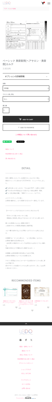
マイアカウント (26, 380)
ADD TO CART (26, 119)
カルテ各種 (12, 8)
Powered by (26, 398)
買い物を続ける (10, 158)
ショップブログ (26, 369)
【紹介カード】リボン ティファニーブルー (10, 301)
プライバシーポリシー (26, 363)
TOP (5, 8)
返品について (9, 149)
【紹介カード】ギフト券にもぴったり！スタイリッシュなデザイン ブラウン (26, 303)
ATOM (28, 373)
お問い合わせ (26, 388)
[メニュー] (48, 3)
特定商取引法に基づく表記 (14, 154)
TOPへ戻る (26, 323)
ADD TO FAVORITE (26, 127)
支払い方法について (26, 355)
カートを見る (26, 384)
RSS (22, 373)
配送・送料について (26, 346)
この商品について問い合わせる (26, 135)
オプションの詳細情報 (15, 76)
